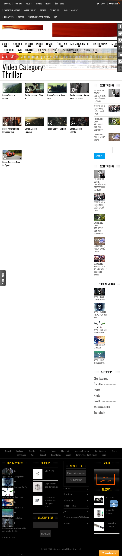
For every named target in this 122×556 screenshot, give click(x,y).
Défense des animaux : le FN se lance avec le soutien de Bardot (100, 269)
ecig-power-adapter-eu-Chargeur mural (50, 502)
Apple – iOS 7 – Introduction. (99, 361)
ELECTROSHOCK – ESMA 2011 (100, 346)
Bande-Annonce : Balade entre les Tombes (79, 97)
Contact (74, 10)
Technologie (55, 10)
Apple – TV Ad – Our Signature (100, 298)
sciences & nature (12, 10)
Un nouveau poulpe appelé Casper (99, 137)
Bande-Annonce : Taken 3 (34, 97)
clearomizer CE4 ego (111, 525)
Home (104, 67)
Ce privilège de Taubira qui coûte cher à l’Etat (100, 110)
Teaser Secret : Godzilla (56, 128)
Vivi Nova (49, 471)
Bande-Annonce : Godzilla (76, 130)
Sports (43, 10)
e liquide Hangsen (110, 511)
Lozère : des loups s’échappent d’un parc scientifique (98, 124)
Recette (29, 3)
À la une (8, 56)
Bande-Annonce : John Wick (56, 97)
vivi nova (110, 497)
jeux (55, 17)
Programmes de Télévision (39, 17)
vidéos (21, 17)
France (48, 3)
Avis (66, 10)
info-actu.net (105, 479)
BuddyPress (9, 17)
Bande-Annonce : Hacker (9, 97)
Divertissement (29, 10)
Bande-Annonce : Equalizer (31, 130)
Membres (68, 500)
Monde (39, 3)
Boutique (18, 3)
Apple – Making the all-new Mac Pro (100, 315)
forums (67, 522)
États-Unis (59, 3)
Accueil (7, 3)
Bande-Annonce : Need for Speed (11, 163)
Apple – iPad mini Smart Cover (100, 331)
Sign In (113, 3)
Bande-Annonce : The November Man (10, 130)
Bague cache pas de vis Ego (51, 485)
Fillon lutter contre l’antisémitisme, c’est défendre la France (100, 96)
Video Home (70, 505)
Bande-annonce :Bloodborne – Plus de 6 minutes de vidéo (14, 529)
